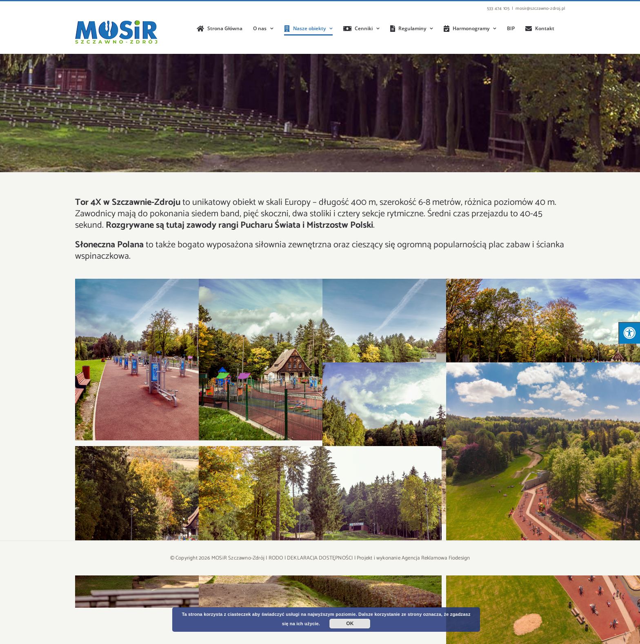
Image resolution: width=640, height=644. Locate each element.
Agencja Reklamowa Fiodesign (436, 558)
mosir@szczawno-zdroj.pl (540, 8)
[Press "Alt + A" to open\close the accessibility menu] (629, 333)
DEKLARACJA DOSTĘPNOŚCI (320, 558)
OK (349, 623)
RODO (276, 558)
